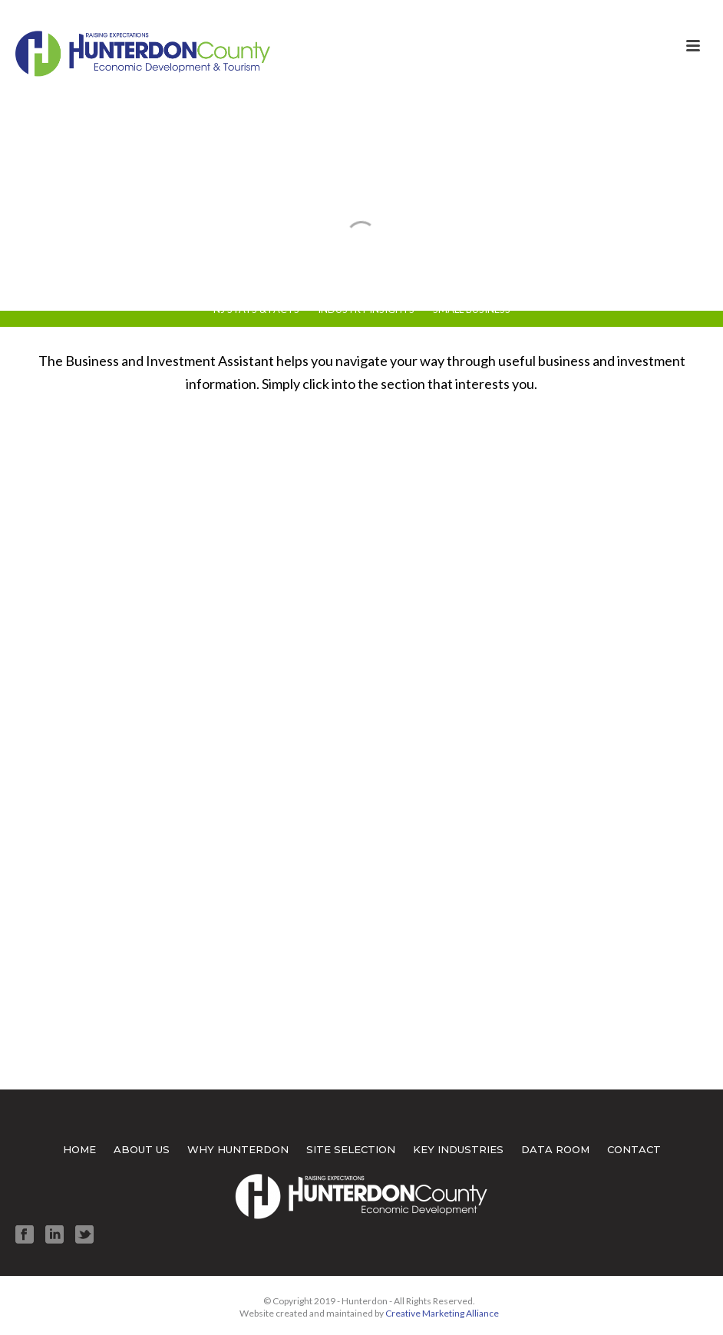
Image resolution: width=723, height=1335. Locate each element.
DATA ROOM (555, 1149)
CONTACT (634, 1149)
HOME (79, 1149)
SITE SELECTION (350, 1149)
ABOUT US (142, 1149)
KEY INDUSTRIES (458, 1149)
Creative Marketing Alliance (442, 1313)
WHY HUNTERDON (238, 1149)
